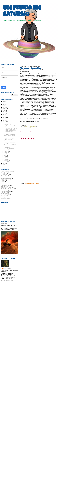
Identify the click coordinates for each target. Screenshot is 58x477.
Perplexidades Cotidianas (31, 127)
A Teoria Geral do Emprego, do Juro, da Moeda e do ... (10, 129)
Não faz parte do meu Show (9, 144)
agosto (5, 152)
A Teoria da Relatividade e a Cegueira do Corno (10, 131)
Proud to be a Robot (6, 191)
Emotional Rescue (5, 177)
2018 (4, 111)
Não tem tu (6, 140)
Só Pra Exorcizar (5, 194)
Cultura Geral (4, 175)
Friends (3, 180)
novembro (6, 124)
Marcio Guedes (7, 268)
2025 (4, 101)
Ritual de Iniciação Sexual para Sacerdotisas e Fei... (10, 137)
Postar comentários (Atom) (32, 183)
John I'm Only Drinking (6, 184)
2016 (4, 114)
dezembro (6, 123)
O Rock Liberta (7, 147)
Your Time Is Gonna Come (9, 134)
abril (5, 157)
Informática (3, 182)
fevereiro (6, 160)
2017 (4, 113)
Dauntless (4, 223)
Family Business (5, 179)
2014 (4, 117)
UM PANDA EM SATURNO (22, 11)
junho (5, 155)
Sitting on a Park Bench (9, 148)
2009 (4, 164)
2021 (4, 107)
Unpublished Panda (5, 198)
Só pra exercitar (5, 193)
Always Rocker (4, 172)
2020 (4, 108)
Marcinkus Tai (4, 186)
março (5, 159)
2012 (4, 120)
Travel (2, 197)
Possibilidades (4, 190)
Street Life (3, 195)
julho (5, 153)
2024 (4, 103)
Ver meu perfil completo (7, 280)
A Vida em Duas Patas (6, 171)
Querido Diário (4, 192)
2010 (4, 163)
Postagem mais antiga (51, 180)
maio (5, 156)
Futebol (3, 181)
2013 (4, 118)
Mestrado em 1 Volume (6, 187)
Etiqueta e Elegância (6, 178)
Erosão (5, 133)
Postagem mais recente (26, 180)
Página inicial (38, 180)
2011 (4, 121)
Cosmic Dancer (4, 174)
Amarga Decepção (8, 139)
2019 (4, 110)
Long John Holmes (5, 185)
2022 (4, 105)
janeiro (5, 161)
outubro (6, 149)
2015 (4, 116)
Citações (3, 173)
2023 (4, 104)
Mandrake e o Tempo (8, 145)
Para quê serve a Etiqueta (9, 135)
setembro (6, 151)
